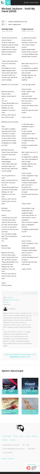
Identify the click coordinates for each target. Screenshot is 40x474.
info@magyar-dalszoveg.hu (16, 448)
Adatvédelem (31, 448)
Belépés (26, 2)
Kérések (5, 440)
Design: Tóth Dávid (8, 458)
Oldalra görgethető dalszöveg (17, 21)
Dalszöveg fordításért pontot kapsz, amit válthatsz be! (20, 356)
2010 (7, 302)
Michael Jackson (13, 300)
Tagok (27, 436)
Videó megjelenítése (14, 24)
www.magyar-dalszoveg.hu (11, 445)
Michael (10, 297)
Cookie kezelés (7, 452)
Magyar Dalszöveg (2, 2)
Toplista (34, 436)
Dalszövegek (7, 436)
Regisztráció (34, 2)
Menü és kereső (8, 2)
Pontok (15, 436)
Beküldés (13, 440)
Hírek (21, 436)
